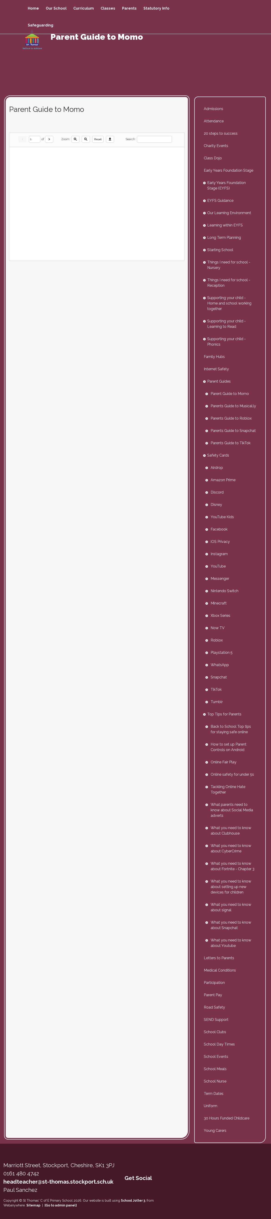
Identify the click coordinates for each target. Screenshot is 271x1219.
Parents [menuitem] (129, 8)
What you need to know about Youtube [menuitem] (231, 943)
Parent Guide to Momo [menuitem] (230, 393)
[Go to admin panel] (61, 1205)
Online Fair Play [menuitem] (223, 762)
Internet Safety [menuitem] (216, 369)
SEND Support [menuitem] (216, 1019)
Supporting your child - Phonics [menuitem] (226, 342)
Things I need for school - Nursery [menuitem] (228, 265)
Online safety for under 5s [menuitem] (232, 774)
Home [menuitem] (33, 8)
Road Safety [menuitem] (214, 1007)
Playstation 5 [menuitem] (222, 652)
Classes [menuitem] (108, 8)
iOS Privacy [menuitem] (220, 541)
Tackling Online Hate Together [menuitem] (228, 789)
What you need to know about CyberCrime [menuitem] (231, 848)
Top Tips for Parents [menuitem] (224, 714)
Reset (98, 139)
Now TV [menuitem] (218, 628)
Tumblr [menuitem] (217, 702)
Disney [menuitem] (216, 504)
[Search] (154, 139)
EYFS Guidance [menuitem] (220, 200)
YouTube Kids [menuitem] (222, 517)
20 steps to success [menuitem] (221, 133)
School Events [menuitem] (216, 1056)
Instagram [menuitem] (219, 554)
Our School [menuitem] (56, 8)
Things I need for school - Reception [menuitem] (228, 283)
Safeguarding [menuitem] (40, 25)
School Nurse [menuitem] (215, 1081)
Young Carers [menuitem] (215, 1130)
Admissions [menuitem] (213, 109)
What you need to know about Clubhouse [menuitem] (231, 830)
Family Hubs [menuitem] (214, 357)
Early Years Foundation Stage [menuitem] (228, 170)
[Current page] (34, 139)
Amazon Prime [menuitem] (223, 480)
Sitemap (33, 1205)
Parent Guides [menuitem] (219, 381)
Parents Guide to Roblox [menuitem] (231, 418)
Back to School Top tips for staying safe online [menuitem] (231, 729)
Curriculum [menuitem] (83, 8)
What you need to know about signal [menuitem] (231, 907)
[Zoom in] (75, 139)
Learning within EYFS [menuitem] (225, 225)
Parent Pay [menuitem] (213, 995)
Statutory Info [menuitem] (156, 8)
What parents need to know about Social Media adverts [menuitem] (232, 810)
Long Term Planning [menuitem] (224, 237)
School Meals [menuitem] (215, 1069)
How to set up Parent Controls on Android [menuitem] (228, 747)
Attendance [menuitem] (214, 121)
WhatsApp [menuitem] (220, 665)
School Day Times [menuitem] (219, 1044)
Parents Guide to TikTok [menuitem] (231, 443)
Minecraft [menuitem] (219, 603)
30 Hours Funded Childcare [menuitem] (226, 1118)
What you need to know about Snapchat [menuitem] (231, 925)
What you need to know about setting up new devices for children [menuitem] (231, 886)
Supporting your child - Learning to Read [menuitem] (226, 324)
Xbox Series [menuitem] (220, 615)
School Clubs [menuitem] (215, 1032)
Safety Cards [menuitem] (218, 455)
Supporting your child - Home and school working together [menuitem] (229, 303)
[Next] (49, 139)
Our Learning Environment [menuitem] (229, 213)
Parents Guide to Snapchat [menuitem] (233, 430)
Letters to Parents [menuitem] (219, 958)
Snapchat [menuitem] (219, 677)
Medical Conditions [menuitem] (220, 970)
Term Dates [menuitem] (213, 1093)
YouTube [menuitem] (218, 566)
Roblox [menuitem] (217, 640)
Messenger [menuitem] (220, 578)
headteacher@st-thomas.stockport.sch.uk (58, 1181)
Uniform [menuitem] (210, 1106)
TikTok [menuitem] (216, 689)
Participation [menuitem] (214, 982)
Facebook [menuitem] (219, 529)
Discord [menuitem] (217, 492)
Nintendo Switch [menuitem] (224, 591)
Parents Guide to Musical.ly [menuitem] (233, 406)
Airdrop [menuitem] (217, 467)
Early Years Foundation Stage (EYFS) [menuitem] (226, 185)
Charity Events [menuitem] (216, 146)
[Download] (110, 139)
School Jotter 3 (133, 1200)
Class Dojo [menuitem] (213, 158)
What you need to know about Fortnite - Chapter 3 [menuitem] (232, 866)
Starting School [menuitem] (220, 250)
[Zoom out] (86, 139)
